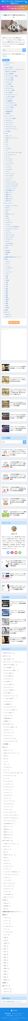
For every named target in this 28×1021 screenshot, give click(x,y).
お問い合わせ (10, 1015)
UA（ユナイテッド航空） (12, 75)
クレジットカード (9, 116)
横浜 (7, 290)
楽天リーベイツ (10, 245)
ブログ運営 (7, 131)
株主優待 (8, 252)
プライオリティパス (11, 126)
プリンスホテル (10, 175)
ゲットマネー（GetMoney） (13, 226)
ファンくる (8, 232)
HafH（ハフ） (9, 135)
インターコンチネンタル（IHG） (14, 152)
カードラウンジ (10, 122)
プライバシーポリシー (17, 1013)
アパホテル (8, 148)
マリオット (8, 179)
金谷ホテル (8, 200)
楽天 (7, 254)
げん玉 (7, 218)
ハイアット (8, 165)
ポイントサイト (8, 203)
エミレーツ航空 (10, 86)
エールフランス (10, 88)
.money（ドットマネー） (12, 205)
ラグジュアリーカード (11, 128)
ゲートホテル (9, 159)
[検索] (24, 50)
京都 (7, 276)
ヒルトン (8, 171)
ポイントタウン (10, 237)
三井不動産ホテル (10, 190)
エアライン (7, 65)
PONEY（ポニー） (10, 214)
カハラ (7, 156)
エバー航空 (8, 84)
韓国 (7, 303)
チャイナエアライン (11, 103)
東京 (7, 288)
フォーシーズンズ (10, 173)
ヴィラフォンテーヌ (11, 188)
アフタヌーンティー (10, 62)
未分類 (6, 310)
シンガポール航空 (10, 96)
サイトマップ (18, 1015)
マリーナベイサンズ (11, 182)
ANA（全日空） (10, 67)
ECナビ (7, 207)
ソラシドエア (9, 98)
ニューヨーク (9, 272)
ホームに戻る (14, 322)
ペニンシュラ (9, 177)
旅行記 (6, 259)
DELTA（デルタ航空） (11, 71)
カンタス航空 (9, 92)
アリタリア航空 (10, 80)
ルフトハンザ (9, 109)
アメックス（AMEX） (11, 118)
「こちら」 (17, 1001)
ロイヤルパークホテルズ (12, 186)
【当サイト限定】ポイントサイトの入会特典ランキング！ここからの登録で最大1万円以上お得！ (14, 7)
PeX (7, 212)
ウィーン (8, 263)
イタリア (8, 261)
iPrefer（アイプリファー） (12, 138)
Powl (7, 216)
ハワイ (7, 274)
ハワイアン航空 (10, 107)
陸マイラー (7, 312)
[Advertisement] (14, 345)
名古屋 (7, 280)
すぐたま (8, 220)
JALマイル (8, 316)
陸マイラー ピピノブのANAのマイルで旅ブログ (14, 2)
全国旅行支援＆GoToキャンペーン (13, 257)
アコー (7, 146)
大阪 (7, 282)
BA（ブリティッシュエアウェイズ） (15, 69)
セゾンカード (9, 124)
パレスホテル (9, 169)
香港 (7, 305)
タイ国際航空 (9, 101)
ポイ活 (6, 247)
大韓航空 (8, 113)
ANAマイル (8, 314)
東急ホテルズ (9, 198)
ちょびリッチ (9, 222)
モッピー (8, 241)
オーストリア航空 (10, 90)
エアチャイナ (9, 82)
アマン (7, 150)
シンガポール (9, 267)
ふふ (7, 144)
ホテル (6, 133)
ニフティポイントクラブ (12, 228)
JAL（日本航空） (10, 73)
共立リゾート (9, 192)
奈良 (7, 284)
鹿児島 (7, 307)
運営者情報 (8, 1013)
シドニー (8, 265)
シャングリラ (9, 161)
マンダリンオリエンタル (12, 184)
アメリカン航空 (10, 78)
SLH (7, 142)
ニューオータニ (10, 163)
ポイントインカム (10, 235)
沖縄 (7, 293)
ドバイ (7, 269)
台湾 (7, 278)
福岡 (7, 297)
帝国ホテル (8, 194)
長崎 (7, 301)
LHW (7, 140)
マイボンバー (9, 239)
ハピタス (8, 230)
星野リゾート (9, 196)
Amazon (8, 250)
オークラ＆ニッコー (11, 154)
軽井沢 (7, 299)
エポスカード (9, 120)
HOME (14, 1011)
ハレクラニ (8, 167)
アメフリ (8, 224)
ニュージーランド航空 (11, 105)
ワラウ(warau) (9, 243)
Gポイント (8, 209)
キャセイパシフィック (11, 94)
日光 (7, 286)
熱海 (7, 295)
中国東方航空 (9, 111)
